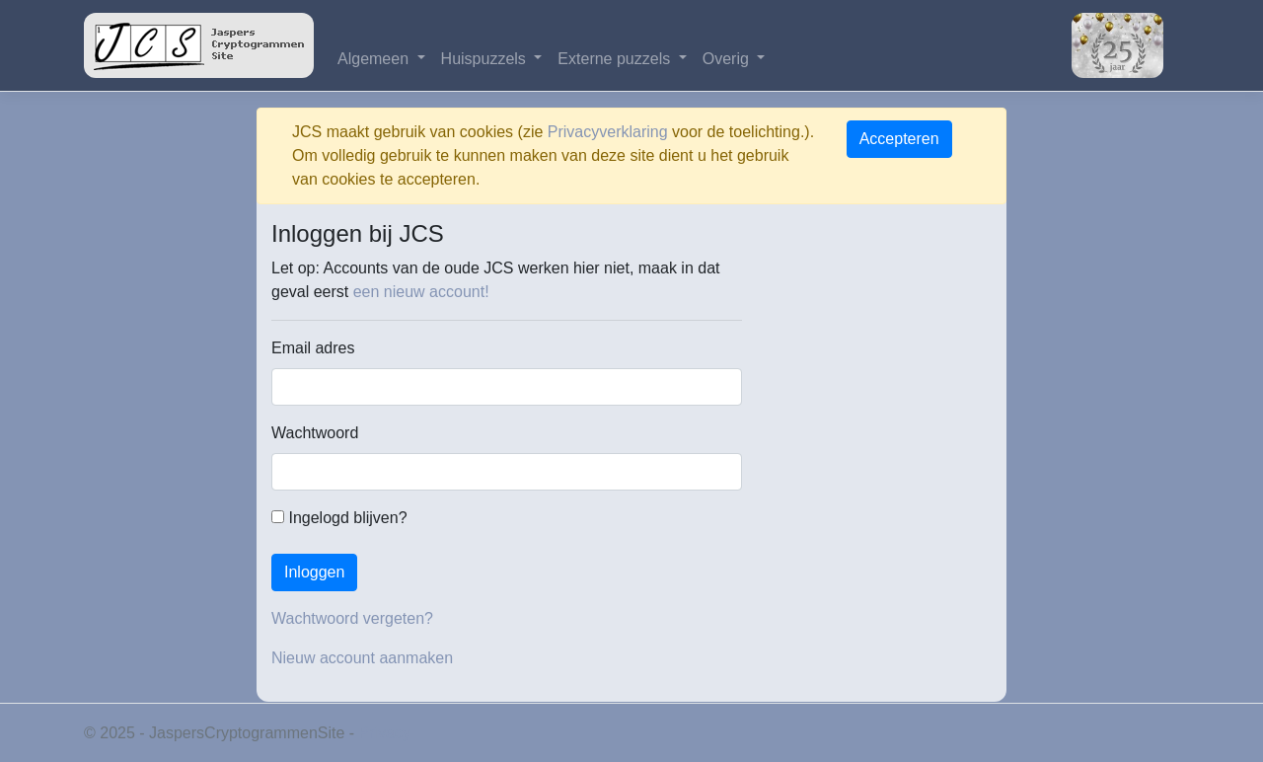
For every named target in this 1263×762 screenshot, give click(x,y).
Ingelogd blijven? (339, 517)
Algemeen (375, 58)
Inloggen (314, 572)
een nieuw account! (421, 291)
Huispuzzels (486, 58)
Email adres (312, 348)
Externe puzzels (615, 58)
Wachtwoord (314, 432)
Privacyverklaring (608, 131)
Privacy (384, 732)
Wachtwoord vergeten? (352, 618)
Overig (728, 58)
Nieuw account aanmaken (362, 657)
